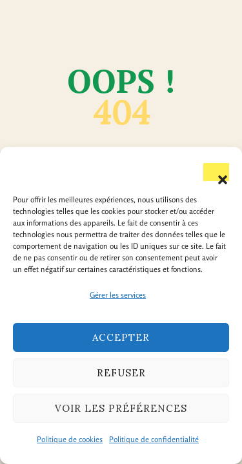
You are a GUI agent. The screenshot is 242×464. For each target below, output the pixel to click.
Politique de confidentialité (154, 439)
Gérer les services (118, 295)
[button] (216, 172)
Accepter (121, 337)
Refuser (121, 373)
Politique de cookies (70, 439)
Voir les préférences (121, 408)
